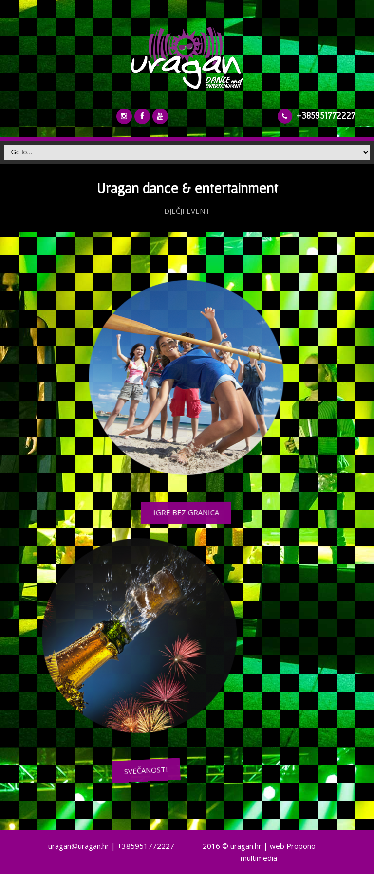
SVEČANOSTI (244, 770)
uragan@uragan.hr (78, 846)
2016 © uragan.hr (232, 846)
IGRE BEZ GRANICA (173, 512)
